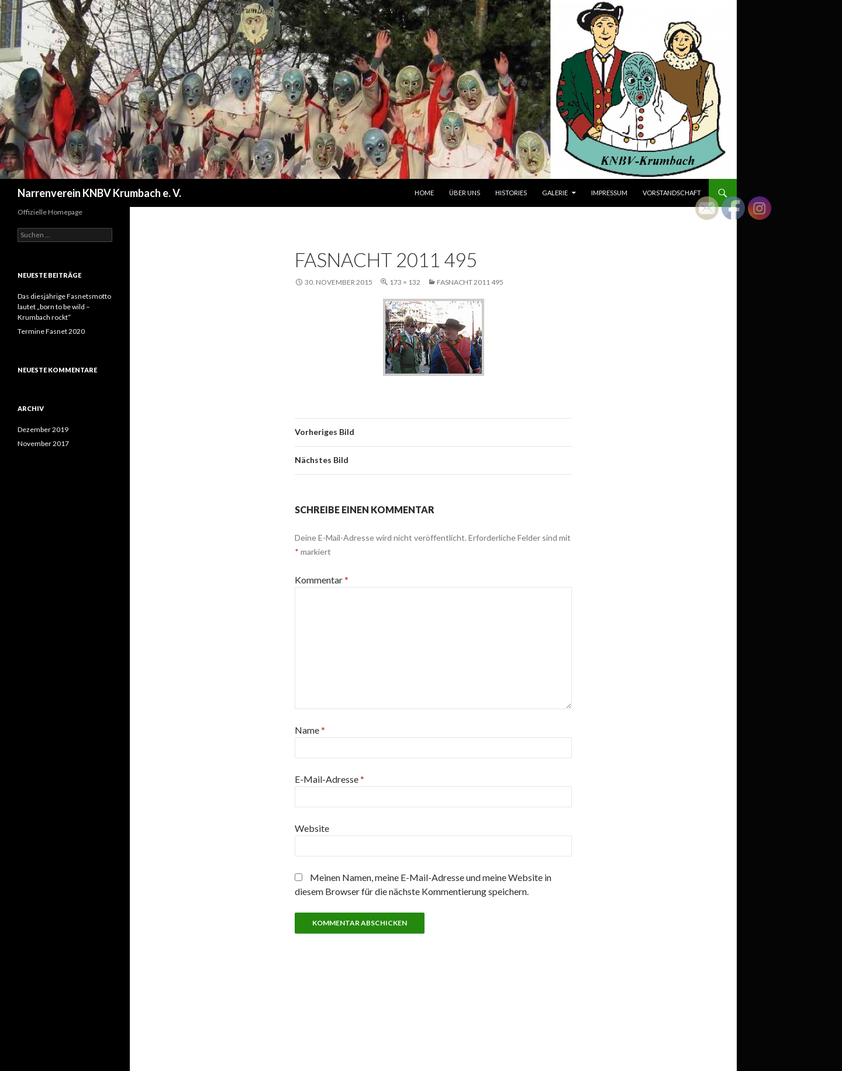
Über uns (464, 192)
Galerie (555, 192)
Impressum (609, 192)
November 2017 (43, 443)
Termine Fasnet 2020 (51, 331)
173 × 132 (404, 282)
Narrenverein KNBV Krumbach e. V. (99, 192)
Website (312, 828)
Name (310, 729)
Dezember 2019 (43, 429)
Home (424, 192)
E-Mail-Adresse (329, 779)
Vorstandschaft (672, 192)
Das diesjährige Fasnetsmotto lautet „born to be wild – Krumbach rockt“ (64, 307)
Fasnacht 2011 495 (470, 282)
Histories (511, 192)
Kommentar (321, 579)
